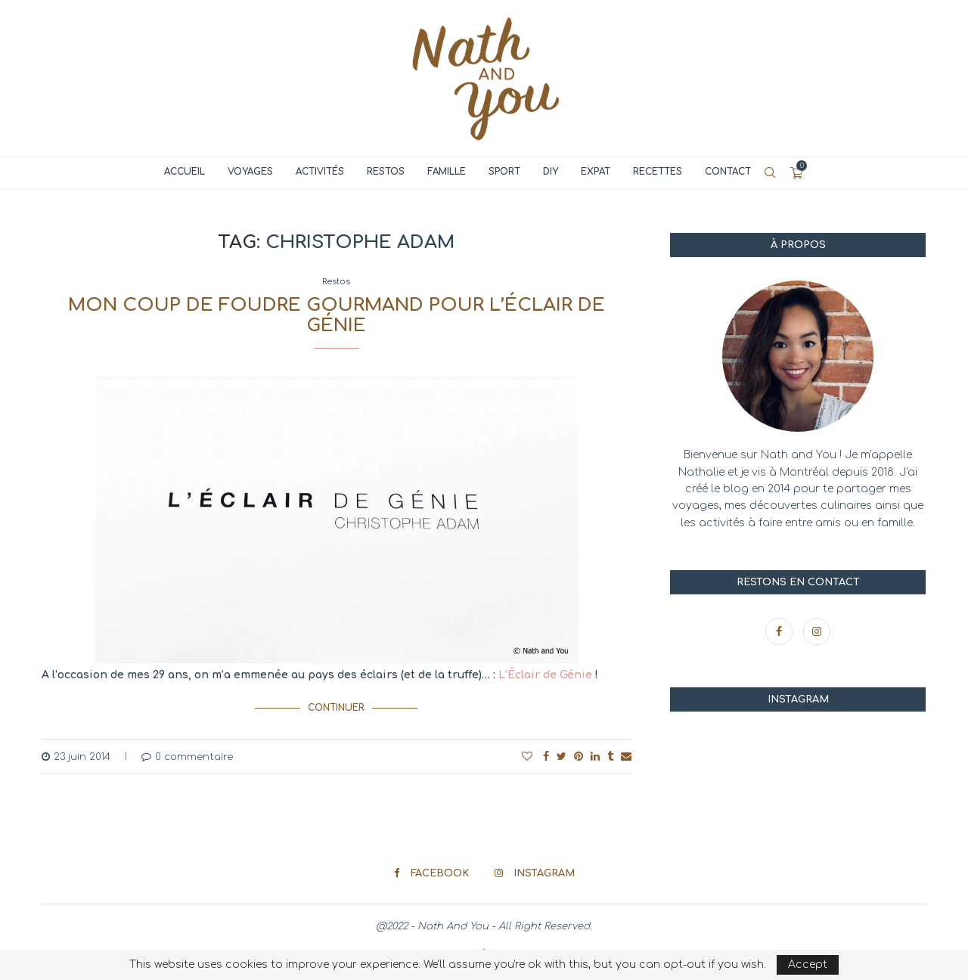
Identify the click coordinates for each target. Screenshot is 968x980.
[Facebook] (780, 631)
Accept (807, 964)
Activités (320, 171)
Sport (504, 171)
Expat (595, 171)
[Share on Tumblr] (610, 755)
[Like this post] (527, 755)
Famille (446, 171)
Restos (386, 171)
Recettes (657, 171)
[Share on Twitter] (561, 755)
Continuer (336, 707)
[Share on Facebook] (546, 755)
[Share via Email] (626, 755)
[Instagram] (816, 631)
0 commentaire (187, 756)
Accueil (184, 171)
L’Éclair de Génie (545, 675)
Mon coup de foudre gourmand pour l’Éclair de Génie (336, 315)
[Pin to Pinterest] (578, 755)
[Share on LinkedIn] (595, 755)
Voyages (250, 171)
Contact (728, 171)
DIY (550, 171)
